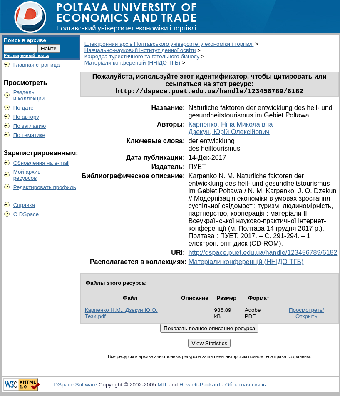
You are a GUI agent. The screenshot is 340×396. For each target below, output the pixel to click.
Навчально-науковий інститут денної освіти (140, 50)
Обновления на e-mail (41, 163)
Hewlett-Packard (199, 386)
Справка (24, 205)
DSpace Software (75, 386)
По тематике (29, 135)
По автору (26, 117)
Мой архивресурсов (27, 175)
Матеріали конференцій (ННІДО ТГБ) (132, 63)
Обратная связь (245, 386)
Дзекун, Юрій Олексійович (229, 133)
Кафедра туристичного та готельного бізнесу (141, 56)
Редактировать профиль (44, 187)
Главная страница (36, 65)
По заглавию (29, 126)
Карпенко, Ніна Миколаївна (231, 126)
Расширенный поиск (26, 55)
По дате (23, 108)
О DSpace (26, 214)
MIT (162, 386)
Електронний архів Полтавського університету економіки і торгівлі (169, 44)
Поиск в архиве (25, 40)
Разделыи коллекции (29, 95)
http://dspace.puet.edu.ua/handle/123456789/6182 (263, 254)
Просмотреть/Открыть (306, 315)
